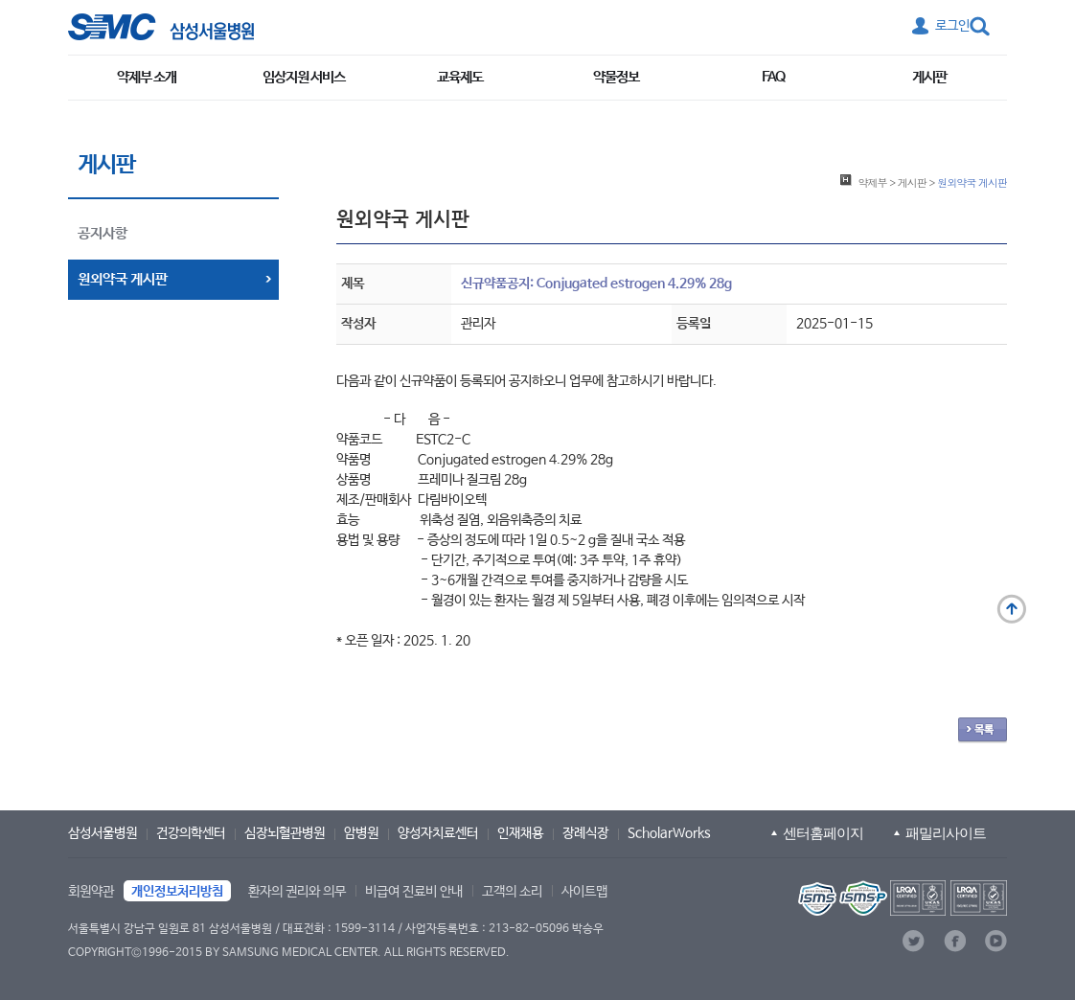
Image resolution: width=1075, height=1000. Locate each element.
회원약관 (91, 891)
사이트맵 (584, 891)
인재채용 (520, 833)
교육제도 (460, 77)
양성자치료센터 (438, 833)
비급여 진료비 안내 (414, 891)
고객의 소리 (512, 891)
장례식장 (585, 833)
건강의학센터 (190, 833)
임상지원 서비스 (304, 77)
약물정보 (616, 77)
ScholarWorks (669, 833)
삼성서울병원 (102, 833)
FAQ (773, 77)
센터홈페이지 (823, 833)
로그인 (952, 26)
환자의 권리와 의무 (297, 891)
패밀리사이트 (945, 833)
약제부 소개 (146, 77)
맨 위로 (1011, 609)
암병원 (361, 833)
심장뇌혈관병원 (284, 833)
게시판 (929, 77)
